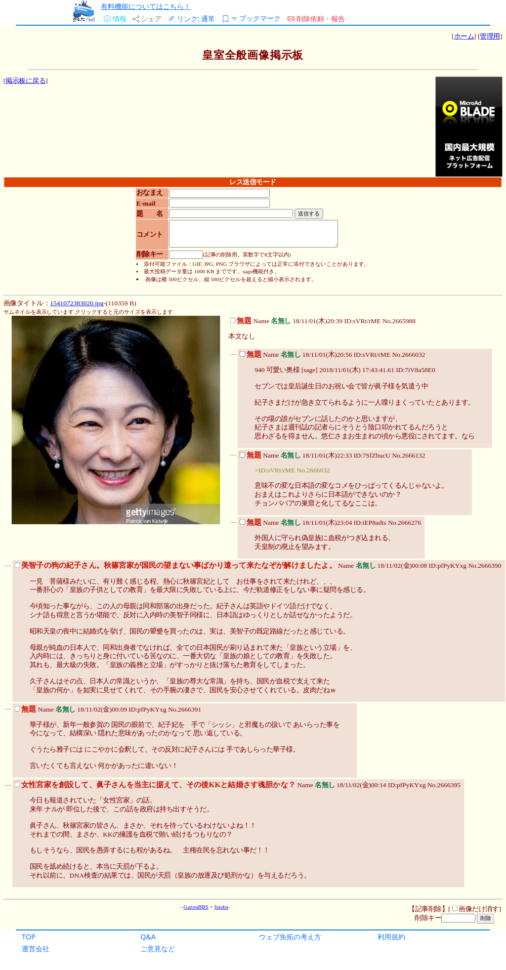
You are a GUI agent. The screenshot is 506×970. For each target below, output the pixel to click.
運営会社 (35, 948)
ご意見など (157, 948)
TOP (29, 936)
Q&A (148, 936)
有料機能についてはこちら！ (146, 6)
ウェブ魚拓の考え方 (290, 936)
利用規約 (391, 936)
